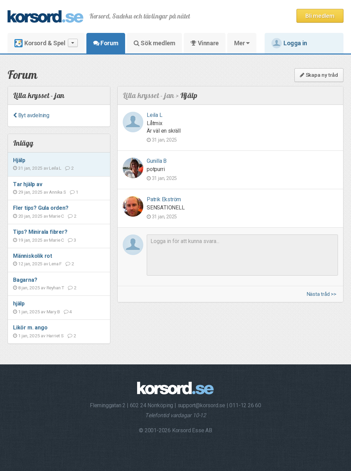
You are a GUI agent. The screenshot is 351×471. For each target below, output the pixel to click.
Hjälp (19, 160)
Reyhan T (55, 287)
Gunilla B (157, 161)
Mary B (53, 311)
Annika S (57, 192)
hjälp (19, 303)
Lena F (55, 263)
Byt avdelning (31, 115)
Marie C (56, 216)
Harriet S (55, 335)
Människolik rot (32, 256)
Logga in (289, 43)
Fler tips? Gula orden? (41, 208)
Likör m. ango (30, 327)
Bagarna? (25, 280)
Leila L (55, 168)
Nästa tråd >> (321, 294)
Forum (105, 43)
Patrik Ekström (164, 199)
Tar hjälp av (28, 184)
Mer (242, 43)
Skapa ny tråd (319, 75)
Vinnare (204, 43)
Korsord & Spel (46, 43)
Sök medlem (154, 43)
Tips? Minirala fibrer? (40, 232)
